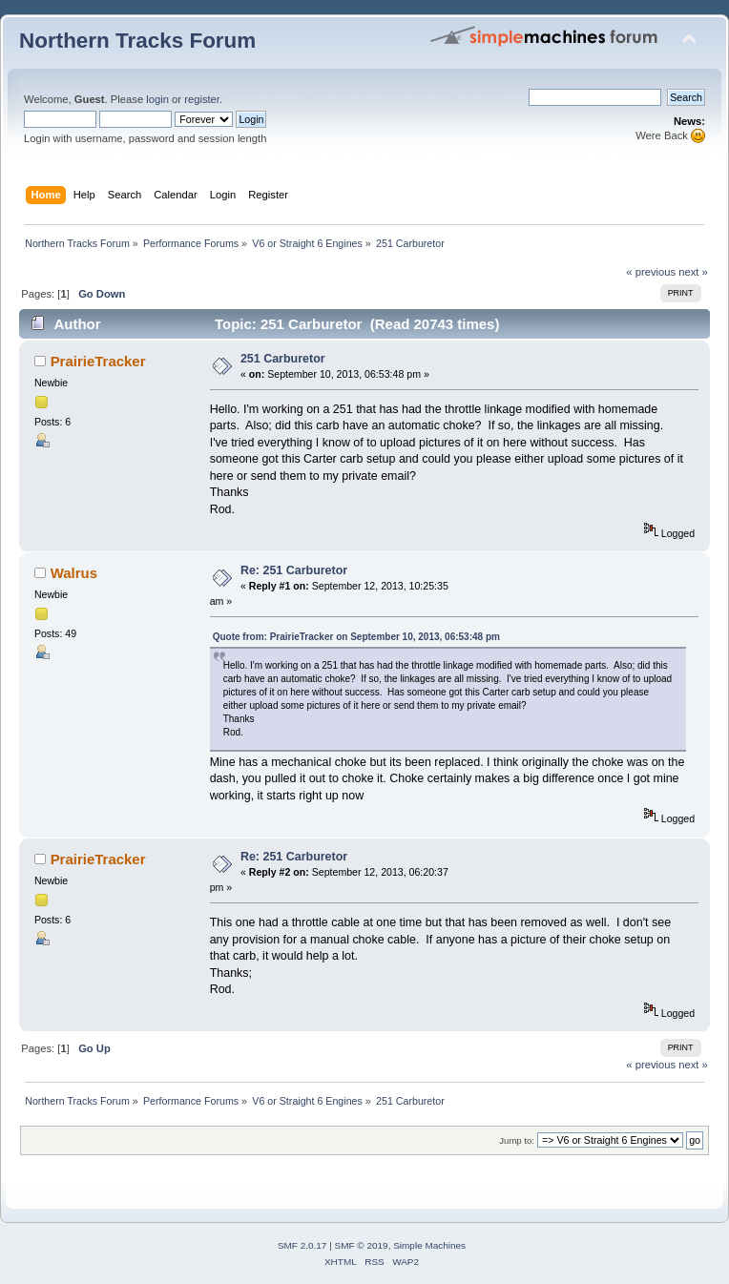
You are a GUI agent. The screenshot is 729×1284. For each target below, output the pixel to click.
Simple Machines (429, 1245)
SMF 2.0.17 (302, 1245)
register (201, 99)
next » (693, 272)
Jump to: (516, 1140)
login (157, 99)
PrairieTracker (98, 361)
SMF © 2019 (361, 1245)
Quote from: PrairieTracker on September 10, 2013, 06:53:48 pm (356, 637)
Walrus (74, 573)
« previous (651, 272)
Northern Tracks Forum (137, 40)
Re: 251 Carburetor (293, 570)
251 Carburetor (282, 358)
